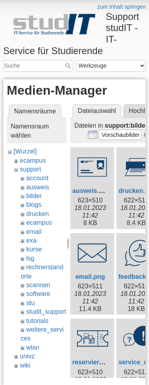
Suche (69, 65)
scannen (38, 285)
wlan (32, 347)
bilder (34, 195)
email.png (90, 276)
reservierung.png (98, 362)
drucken (37, 213)
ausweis (37, 187)
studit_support (46, 311)
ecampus (33, 160)
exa (31, 240)
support (30, 169)
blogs (33, 204)
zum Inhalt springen (121, 7)
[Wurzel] (25, 151)
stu (30, 302)
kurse (34, 249)
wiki (25, 365)
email (33, 231)
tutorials (37, 320)
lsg (30, 258)
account (37, 178)
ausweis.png (91, 190)
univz (27, 356)
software (38, 293)
